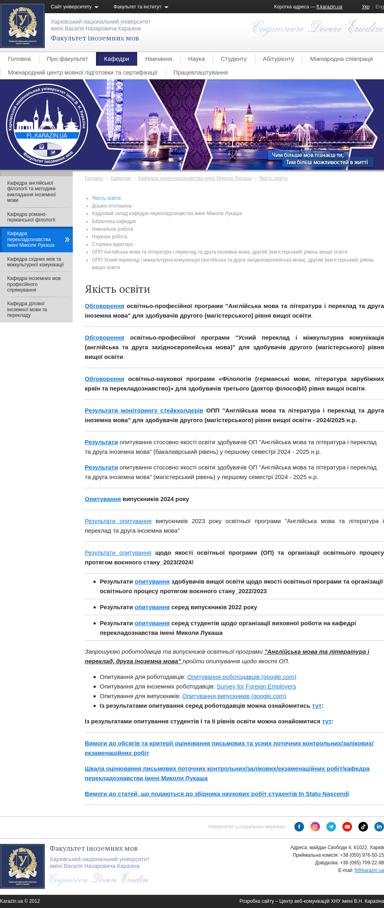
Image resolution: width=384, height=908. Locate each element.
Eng (380, 7)
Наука (196, 58)
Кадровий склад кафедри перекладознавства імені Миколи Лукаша (167, 213)
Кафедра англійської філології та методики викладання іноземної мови (31, 191)
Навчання (158, 58)
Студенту (234, 58)
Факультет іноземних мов (95, 37)
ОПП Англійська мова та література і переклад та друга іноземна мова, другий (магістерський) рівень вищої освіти (220, 252)
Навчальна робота (112, 229)
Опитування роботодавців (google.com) (241, 676)
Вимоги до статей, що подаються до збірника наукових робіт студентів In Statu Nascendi (217, 793)
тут (317, 705)
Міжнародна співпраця (341, 58)
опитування (152, 581)
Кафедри (116, 58)
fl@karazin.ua (369, 870)
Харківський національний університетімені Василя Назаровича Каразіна (101, 25)
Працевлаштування (201, 72)
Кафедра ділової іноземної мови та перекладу (27, 309)
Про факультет (67, 58)
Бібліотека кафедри (114, 221)
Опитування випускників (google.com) (234, 696)
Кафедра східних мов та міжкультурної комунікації (35, 262)
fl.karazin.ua (329, 7)
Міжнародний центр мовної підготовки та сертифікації (83, 72)
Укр (366, 7)
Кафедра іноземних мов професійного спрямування (34, 284)
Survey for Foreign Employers (256, 686)
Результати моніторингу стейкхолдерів (144, 410)
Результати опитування (118, 520)
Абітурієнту (278, 58)
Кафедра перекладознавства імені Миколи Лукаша (195, 178)
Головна (19, 58)
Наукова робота (109, 237)
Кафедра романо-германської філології (31, 217)
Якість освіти (273, 178)
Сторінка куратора (112, 244)
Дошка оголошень (112, 206)
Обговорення (104, 305)
